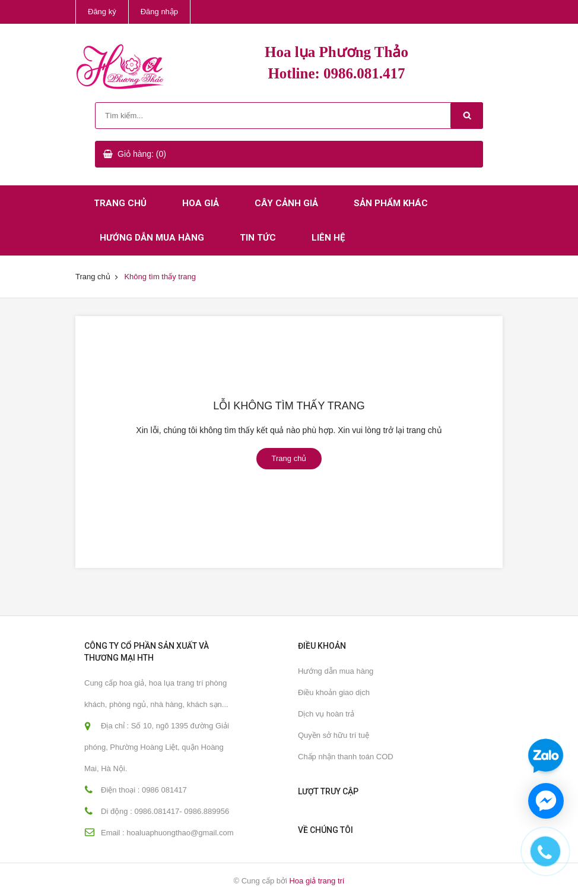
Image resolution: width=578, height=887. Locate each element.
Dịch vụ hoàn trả (326, 713)
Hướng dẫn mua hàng (152, 237)
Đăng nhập (159, 11)
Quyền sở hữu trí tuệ (333, 735)
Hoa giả (200, 203)
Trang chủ (120, 203)
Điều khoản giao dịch (334, 692)
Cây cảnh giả (286, 203)
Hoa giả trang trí (316, 880)
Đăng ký (102, 11)
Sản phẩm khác (391, 203)
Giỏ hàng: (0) (141, 154)
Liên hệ (328, 237)
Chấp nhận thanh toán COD (345, 756)
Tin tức (258, 237)
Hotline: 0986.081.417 (336, 73)
